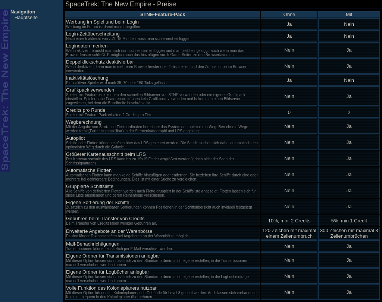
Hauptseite (26, 17)
